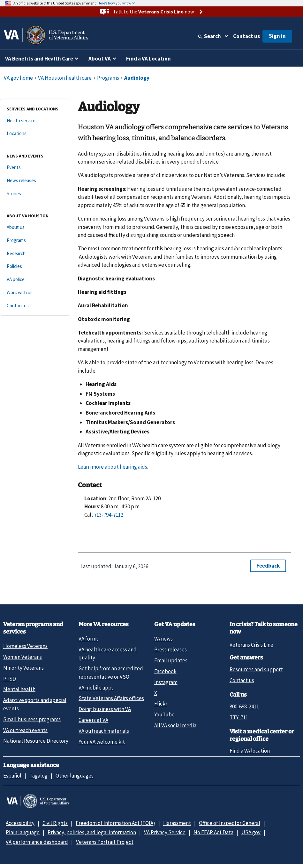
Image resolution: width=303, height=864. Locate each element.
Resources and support (256, 669)
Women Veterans (22, 656)
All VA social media (175, 725)
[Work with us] (35, 292)
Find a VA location (250, 750)
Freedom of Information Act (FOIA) (115, 823)
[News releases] (35, 180)
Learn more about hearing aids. (113, 466)
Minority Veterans (23, 667)
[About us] (35, 227)
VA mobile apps (96, 687)
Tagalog (38, 775)
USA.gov (251, 832)
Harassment (177, 823)
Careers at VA (93, 719)
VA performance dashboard (37, 841)
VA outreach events (25, 730)
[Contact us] (35, 305)
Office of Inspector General (229, 823)
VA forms (89, 638)
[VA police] (35, 279)
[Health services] (35, 120)
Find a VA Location (148, 58)
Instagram (166, 682)
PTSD (9, 678)
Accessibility (20, 823)
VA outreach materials (104, 730)
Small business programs (32, 719)
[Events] (35, 167)
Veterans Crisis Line (251, 644)
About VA (99, 58)
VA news (163, 638)
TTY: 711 (239, 717)
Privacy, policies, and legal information (92, 832)
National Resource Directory (35, 740)
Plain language (23, 832)
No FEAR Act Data (213, 832)
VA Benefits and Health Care (39, 58)
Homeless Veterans (25, 646)
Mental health (19, 689)
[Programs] (35, 240)
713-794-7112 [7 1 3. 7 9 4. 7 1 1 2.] (108, 514)
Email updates (170, 660)
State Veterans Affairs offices (111, 698)
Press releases (170, 649)
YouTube (164, 714)
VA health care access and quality (108, 653)
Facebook (165, 671)
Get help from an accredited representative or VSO (111, 672)
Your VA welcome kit (102, 741)
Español (12, 775)
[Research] (35, 253)
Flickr (160, 703)
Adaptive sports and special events (34, 704)
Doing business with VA (105, 709)
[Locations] (35, 133)
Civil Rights (55, 823)
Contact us (246, 36)
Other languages (75, 775)
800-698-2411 (244, 706)
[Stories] (35, 193)
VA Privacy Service (165, 832)
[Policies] (35, 266)
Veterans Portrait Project (104, 841)
